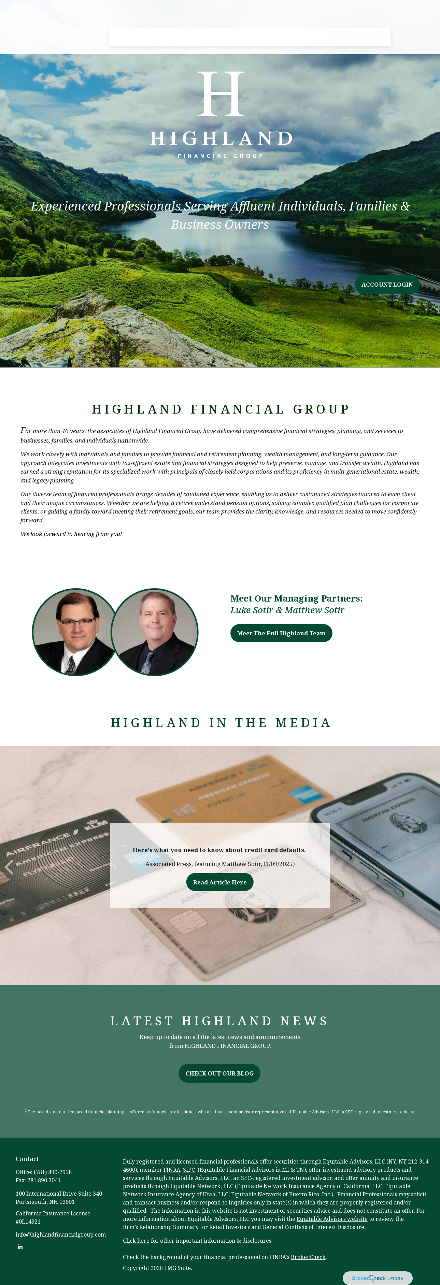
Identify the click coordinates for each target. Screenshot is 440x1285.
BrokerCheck (308, 1257)
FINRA (172, 1169)
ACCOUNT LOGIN (387, 284)
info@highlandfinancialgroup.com (61, 1234)
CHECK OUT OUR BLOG (219, 1073)
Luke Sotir (251, 610)
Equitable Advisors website (332, 1219)
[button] (120, 17)
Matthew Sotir (315, 610)
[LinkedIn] (20, 1246)
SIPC (189, 1169)
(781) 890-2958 (53, 1172)
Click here (136, 1240)
